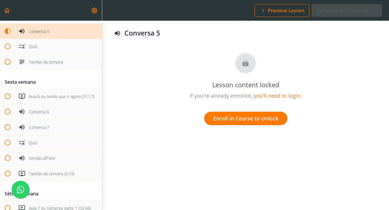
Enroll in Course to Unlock (245, 118)
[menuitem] (94, 10)
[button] (7, 10)
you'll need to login (277, 95)
